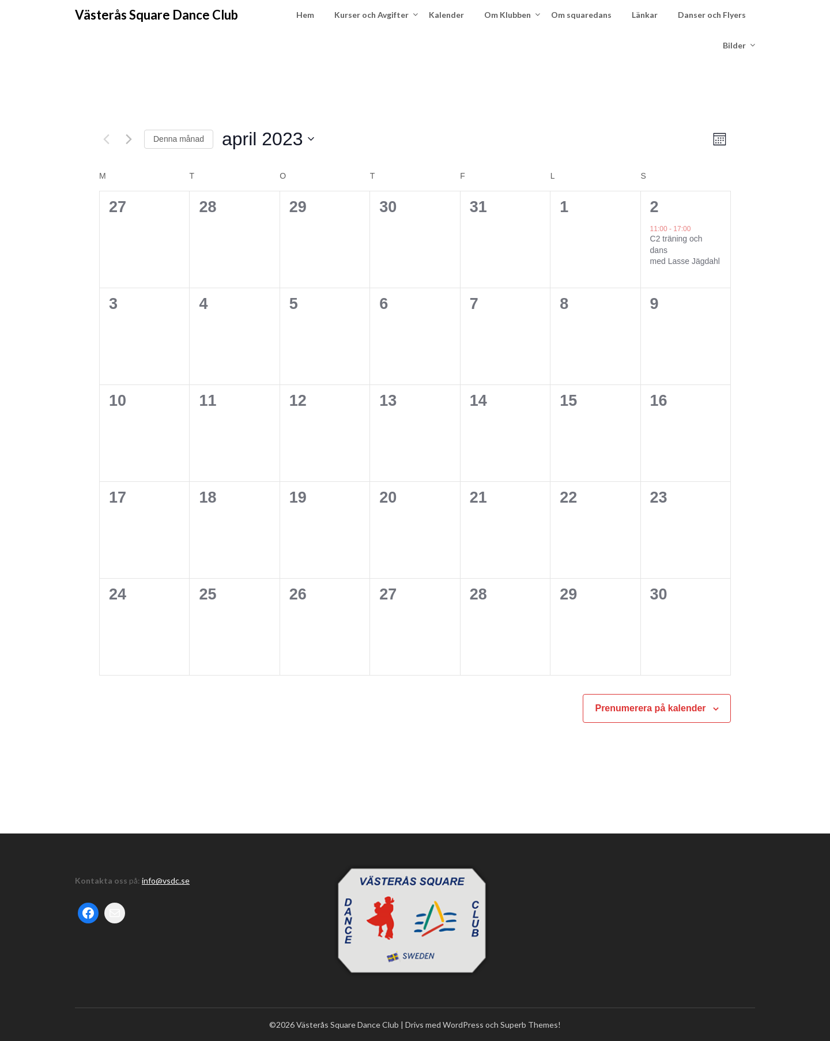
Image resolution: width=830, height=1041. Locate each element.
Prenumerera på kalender (650, 708)
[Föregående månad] (106, 139)
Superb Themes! (530, 1024)
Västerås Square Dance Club (156, 14)
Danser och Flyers (712, 15)
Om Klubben (507, 15)
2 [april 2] (654, 207)
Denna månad (178, 139)
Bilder (734, 45)
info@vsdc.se (166, 880)
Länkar (645, 15)
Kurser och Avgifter (371, 15)
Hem (305, 15)
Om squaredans (581, 15)
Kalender (446, 15)
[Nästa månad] (128, 139)
